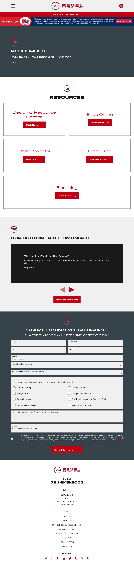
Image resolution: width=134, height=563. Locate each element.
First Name (16, 342)
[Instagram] (64, 558)
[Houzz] (88, 558)
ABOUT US (58, 14)
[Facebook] (52, 558)
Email (71, 349)
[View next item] (71, 290)
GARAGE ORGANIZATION (67, 533)
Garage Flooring (24, 387)
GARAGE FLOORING (66, 529)
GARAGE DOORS (67, 520)
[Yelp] (58, 558)
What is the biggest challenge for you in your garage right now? (35, 412)
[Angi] (70, 558)
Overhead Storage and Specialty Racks (89, 399)
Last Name (73, 342)
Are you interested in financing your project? (28, 371)
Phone (14, 349)
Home (67, 516)
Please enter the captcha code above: (25, 429)
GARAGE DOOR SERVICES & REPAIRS (67, 525)
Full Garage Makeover (27, 405)
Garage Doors (23, 393)
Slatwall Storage (24, 399)
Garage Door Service (81, 393)
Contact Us (67, 538)
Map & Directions (67, 504)
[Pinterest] (76, 558)
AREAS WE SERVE (73, 14)
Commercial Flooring (81, 405)
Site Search (67, 546)
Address (15, 357)
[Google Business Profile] (46, 558)
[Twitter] (82, 558)
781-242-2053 (67, 482)
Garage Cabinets (79, 387)
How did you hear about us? (22, 364)
